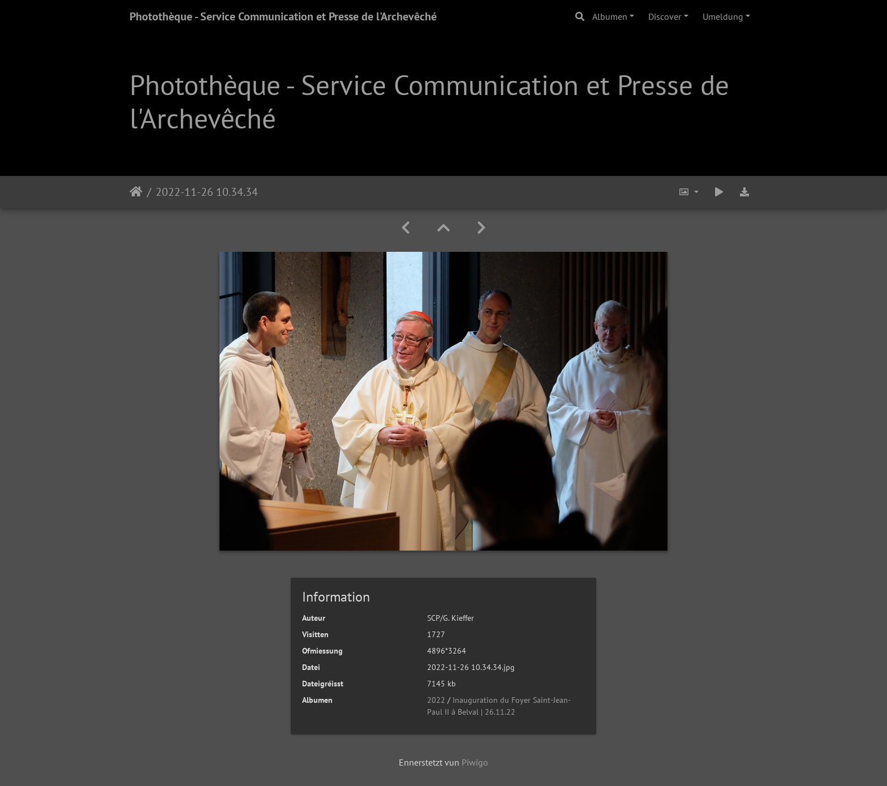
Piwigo (475, 762)
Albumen (609, 16)
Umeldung (723, 16)
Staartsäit (136, 191)
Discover (664, 16)
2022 (436, 700)
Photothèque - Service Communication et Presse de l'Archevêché (283, 16)
